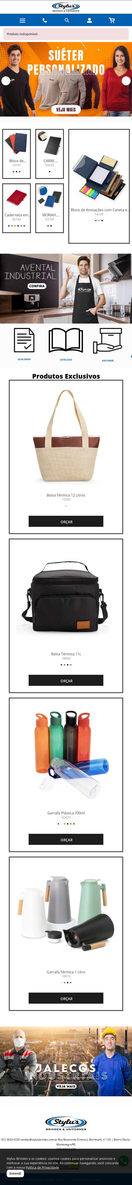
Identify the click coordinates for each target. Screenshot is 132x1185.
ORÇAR (66, 522)
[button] (5, 80)
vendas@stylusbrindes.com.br (38, 1139)
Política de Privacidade (42, 1167)
